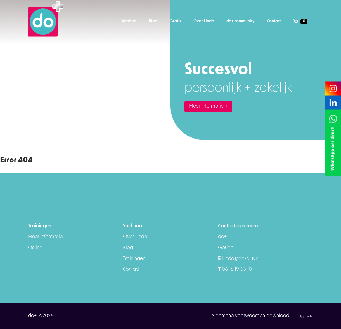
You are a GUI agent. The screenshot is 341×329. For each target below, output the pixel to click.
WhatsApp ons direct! (333, 149)
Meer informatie (45, 237)
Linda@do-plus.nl (238, 258)
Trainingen (134, 258)
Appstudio (306, 316)
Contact (131, 269)
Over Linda (135, 237)
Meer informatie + (208, 106)
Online (35, 248)
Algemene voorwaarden (238, 316)
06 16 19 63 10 (235, 269)
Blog (128, 248)
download (278, 316)
